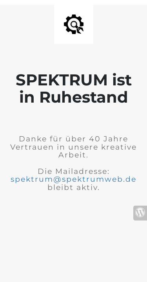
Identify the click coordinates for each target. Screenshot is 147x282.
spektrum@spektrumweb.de (73, 179)
